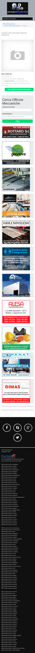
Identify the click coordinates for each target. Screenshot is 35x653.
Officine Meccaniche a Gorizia (9, 486)
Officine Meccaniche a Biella (8, 597)
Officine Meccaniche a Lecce (8, 490)
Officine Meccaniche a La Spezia (9, 551)
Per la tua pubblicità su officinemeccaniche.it (12, 459)
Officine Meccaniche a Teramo (9, 643)
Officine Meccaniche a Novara (9, 624)
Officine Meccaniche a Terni (8, 517)
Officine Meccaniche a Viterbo (9, 588)
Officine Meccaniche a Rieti (8, 573)
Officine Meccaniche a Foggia (8, 610)
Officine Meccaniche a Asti (8, 593)
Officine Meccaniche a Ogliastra (9, 562)
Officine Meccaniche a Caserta (9, 602)
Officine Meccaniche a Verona (9, 586)
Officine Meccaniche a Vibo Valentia (10, 650)
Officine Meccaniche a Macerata (9, 619)
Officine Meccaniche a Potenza (9, 570)
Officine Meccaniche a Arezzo (9, 466)
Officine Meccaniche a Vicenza (9, 524)
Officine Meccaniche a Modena (9, 622)
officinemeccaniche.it (6, 450)
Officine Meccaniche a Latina (8, 615)
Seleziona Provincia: (8, 107)
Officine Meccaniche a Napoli (8, 561)
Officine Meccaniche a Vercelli (9, 523)
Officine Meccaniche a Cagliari (9, 537)
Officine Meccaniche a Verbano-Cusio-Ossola (12, 648)
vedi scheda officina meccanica (19, 89)
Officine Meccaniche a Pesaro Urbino (10, 566)
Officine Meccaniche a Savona (9, 577)
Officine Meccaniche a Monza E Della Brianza (13, 497)
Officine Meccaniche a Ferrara (9, 482)
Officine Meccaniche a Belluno (9, 595)
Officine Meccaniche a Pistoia (8, 632)
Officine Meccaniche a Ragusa (9, 508)
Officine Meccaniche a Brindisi (9, 473)
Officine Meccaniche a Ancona (9, 591)
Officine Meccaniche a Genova (9, 611)
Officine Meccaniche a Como (8, 479)
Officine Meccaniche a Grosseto (9, 550)
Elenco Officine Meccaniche (12, 25)
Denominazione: (7, 113)
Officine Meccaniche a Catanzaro (9, 541)
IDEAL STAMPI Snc (6, 74)
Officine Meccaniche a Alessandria (10, 528)
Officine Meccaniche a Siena (8, 641)
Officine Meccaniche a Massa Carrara (11, 557)
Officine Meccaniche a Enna (8, 544)
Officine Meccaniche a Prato (8, 633)
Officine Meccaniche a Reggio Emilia (10, 510)
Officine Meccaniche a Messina (9, 495)
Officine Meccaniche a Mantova (9, 493)
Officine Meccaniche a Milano (8, 559)
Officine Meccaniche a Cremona (9, 606)
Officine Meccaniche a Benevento (10, 470)
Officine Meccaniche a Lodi (8, 491)
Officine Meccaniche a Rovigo (8, 575)
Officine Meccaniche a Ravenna (9, 572)
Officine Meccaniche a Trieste (9, 583)
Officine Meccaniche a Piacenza (9, 504)
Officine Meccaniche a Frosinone (9, 548)
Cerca (17, 121)
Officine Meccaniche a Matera (9, 621)
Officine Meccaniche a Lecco (8, 553)
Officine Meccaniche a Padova (9, 626)
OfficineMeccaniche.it (9, 24)
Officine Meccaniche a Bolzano (9, 535)
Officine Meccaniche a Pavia (8, 628)
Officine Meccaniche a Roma (8, 512)
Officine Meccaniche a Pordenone (10, 506)
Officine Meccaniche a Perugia (9, 502)
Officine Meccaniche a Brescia (9, 599)
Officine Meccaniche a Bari (8, 531)
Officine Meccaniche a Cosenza (9, 542)
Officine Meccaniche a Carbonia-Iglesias (11, 539)
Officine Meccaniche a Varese (9, 521)
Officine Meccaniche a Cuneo (8, 481)
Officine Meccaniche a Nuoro (8, 499)
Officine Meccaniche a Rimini (8, 637)
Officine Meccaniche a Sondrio (9, 515)
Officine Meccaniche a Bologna (9, 471)
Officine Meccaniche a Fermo (8, 608)
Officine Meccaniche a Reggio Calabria (11, 635)
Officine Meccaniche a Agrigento (9, 464)
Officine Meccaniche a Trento (8, 644)
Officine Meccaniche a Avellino (9, 468)
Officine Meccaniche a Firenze (9, 546)
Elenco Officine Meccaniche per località (11, 461)
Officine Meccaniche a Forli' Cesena (10, 484)
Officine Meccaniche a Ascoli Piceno (10, 530)
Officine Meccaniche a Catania (9, 477)
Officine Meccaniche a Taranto (9, 579)
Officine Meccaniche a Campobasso (10, 475)
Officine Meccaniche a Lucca (8, 555)
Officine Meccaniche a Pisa (8, 568)
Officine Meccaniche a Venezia (9, 584)
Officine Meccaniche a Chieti (8, 604)
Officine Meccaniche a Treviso (9, 519)
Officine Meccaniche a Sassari (9, 513)
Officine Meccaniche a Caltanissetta (10, 601)
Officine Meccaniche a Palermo (9, 501)
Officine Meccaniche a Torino (8, 581)
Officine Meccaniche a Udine (8, 646)
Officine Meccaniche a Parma (8, 564)
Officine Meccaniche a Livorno (9, 617)
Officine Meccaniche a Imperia (9, 613)
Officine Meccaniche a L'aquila (9, 488)
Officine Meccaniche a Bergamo (9, 533)
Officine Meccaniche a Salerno (9, 639)
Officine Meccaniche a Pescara (9, 630)
